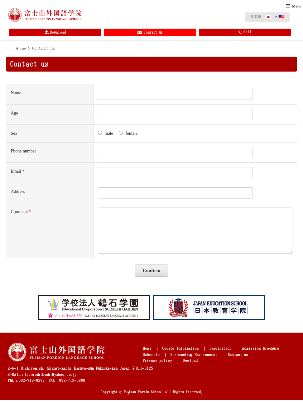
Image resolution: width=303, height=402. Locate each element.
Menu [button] (296, 6)
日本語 (255, 16)
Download (55, 33)
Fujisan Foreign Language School (44, 15)
